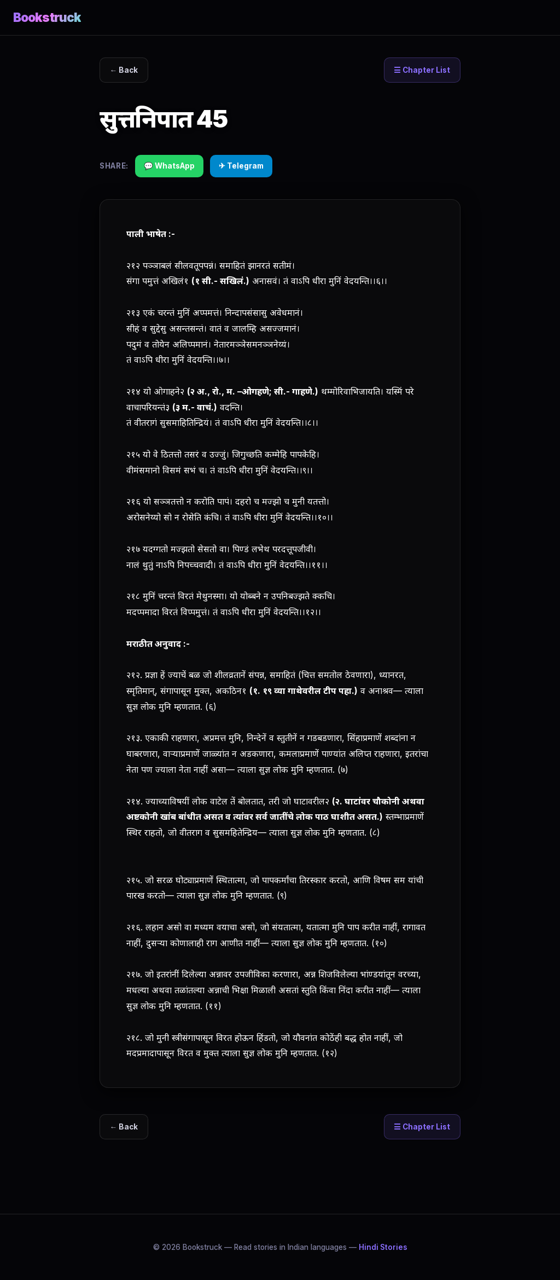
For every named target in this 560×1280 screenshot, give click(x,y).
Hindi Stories (383, 1247)
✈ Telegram (241, 165)
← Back (124, 70)
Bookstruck (47, 17)
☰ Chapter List (422, 70)
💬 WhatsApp (169, 165)
